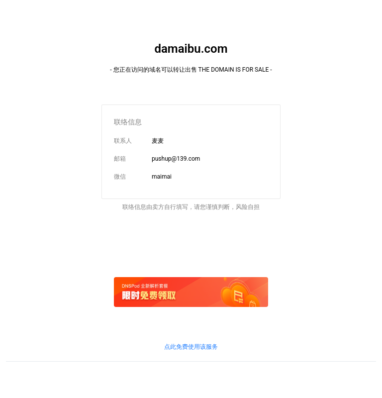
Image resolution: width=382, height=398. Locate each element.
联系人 (123, 140)
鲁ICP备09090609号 (33, 377)
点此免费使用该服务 (191, 346)
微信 (120, 176)
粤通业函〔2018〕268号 (288, 377)
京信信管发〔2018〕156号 (161, 377)
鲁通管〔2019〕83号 (226, 377)
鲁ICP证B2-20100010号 (93, 377)
